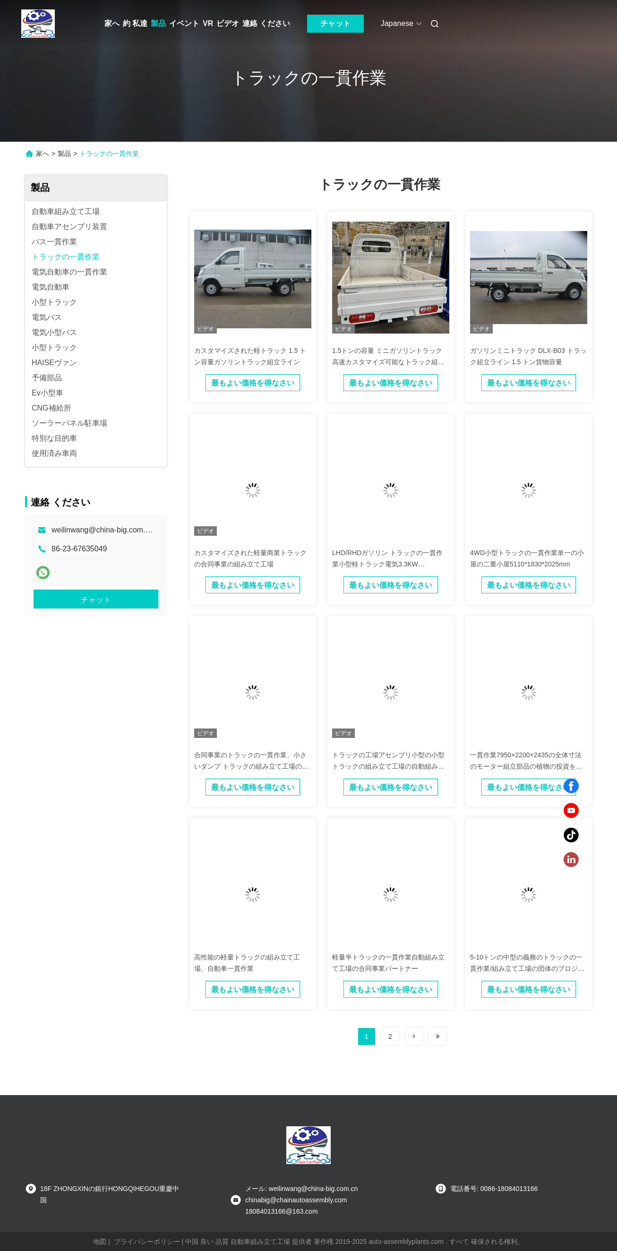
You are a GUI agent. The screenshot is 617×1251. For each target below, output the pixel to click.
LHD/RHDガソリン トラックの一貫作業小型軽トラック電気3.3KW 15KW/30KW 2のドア (387, 564)
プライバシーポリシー (147, 1241)
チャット (335, 23)
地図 (99, 1241)
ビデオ (227, 23)
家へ (112, 23)
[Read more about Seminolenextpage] (413, 1036)
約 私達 (135, 23)
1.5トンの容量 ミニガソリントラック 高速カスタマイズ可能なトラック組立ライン (388, 362)
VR (208, 23)
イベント (184, 23)
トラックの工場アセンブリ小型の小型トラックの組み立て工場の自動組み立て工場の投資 (388, 766)
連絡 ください (266, 23)
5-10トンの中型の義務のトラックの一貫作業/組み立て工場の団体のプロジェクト (527, 968)
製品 (158, 23)
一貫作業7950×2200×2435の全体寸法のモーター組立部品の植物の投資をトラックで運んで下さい (526, 766)
